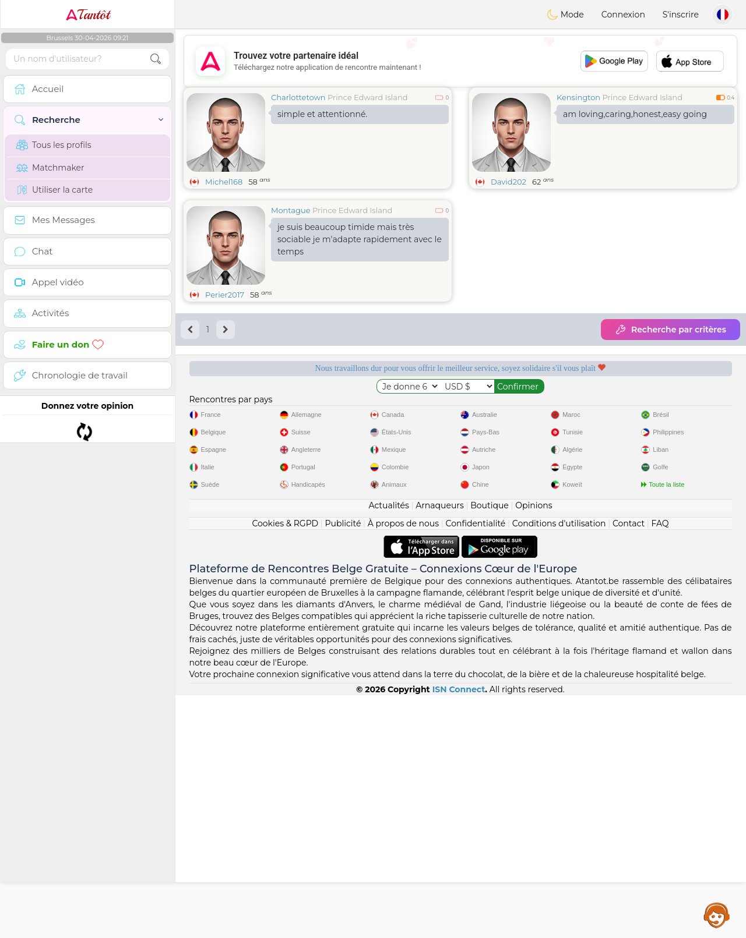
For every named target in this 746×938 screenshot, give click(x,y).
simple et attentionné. (322, 114)
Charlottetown (298, 97)
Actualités (388, 748)
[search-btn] (155, 59)
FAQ (660, 766)
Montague (291, 210)
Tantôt (88, 14)
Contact (629, 766)
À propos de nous (403, 766)
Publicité (343, 766)
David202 (508, 181)
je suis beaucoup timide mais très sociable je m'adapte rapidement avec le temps (359, 239)
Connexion (623, 14)
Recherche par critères (670, 329)
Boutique (489, 748)
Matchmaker (50, 168)
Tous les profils (54, 145)
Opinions (533, 748)
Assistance (717, 914)
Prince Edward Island (367, 97)
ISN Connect (458, 932)
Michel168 (223, 181)
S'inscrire (681, 14)
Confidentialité (476, 766)
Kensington (578, 97)
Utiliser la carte (54, 190)
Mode (565, 14)
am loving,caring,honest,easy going (635, 114)
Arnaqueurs (439, 748)
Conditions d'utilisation (559, 766)
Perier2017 (224, 294)
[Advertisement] (460, 61)
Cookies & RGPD (285, 766)
